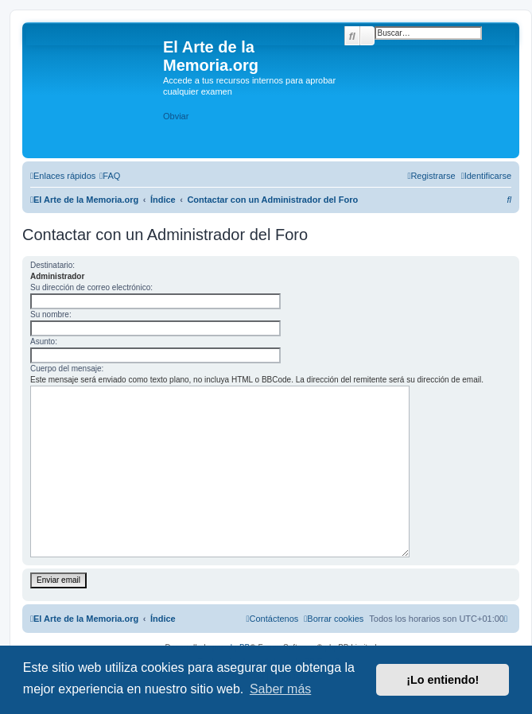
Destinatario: (52, 265)
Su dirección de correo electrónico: (91, 287)
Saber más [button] (280, 689)
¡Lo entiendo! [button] (442, 679)
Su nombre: (51, 314)
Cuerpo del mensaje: (66, 368)
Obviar (175, 116)
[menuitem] (109, 175)
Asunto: (43, 341)
